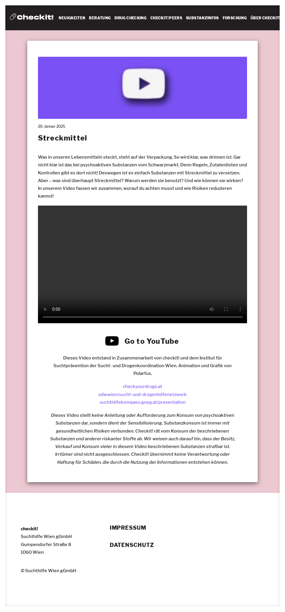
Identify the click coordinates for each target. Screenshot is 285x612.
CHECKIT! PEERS (166, 18)
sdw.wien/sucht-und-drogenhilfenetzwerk (142, 394)
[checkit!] (32, 17)
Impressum (128, 528)
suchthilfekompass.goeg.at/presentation (143, 402)
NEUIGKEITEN (72, 18)
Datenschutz (132, 545)
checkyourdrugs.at (142, 386)
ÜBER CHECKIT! (265, 18)
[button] (112, 345)
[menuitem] (72, 18)
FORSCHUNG (235, 18)
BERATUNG (100, 18)
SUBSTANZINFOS (202, 18)
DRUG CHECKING (130, 18)
